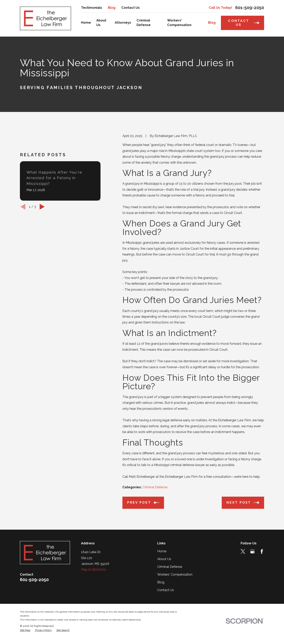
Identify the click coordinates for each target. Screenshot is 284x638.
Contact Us (130, 8)
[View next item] (42, 207)
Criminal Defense (154, 487)
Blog (111, 8)
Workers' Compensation (174, 574)
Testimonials (91, 8)
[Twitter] (243, 551)
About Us (164, 559)
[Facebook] (262, 551)
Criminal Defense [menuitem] (144, 22)
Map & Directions (93, 569)
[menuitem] (25, 630)
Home (161, 551)
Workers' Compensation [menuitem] (179, 22)
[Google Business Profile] (252, 551)
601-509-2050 (249, 8)
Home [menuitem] (86, 22)
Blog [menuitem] (212, 22)
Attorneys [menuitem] (123, 22)
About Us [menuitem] (101, 22)
